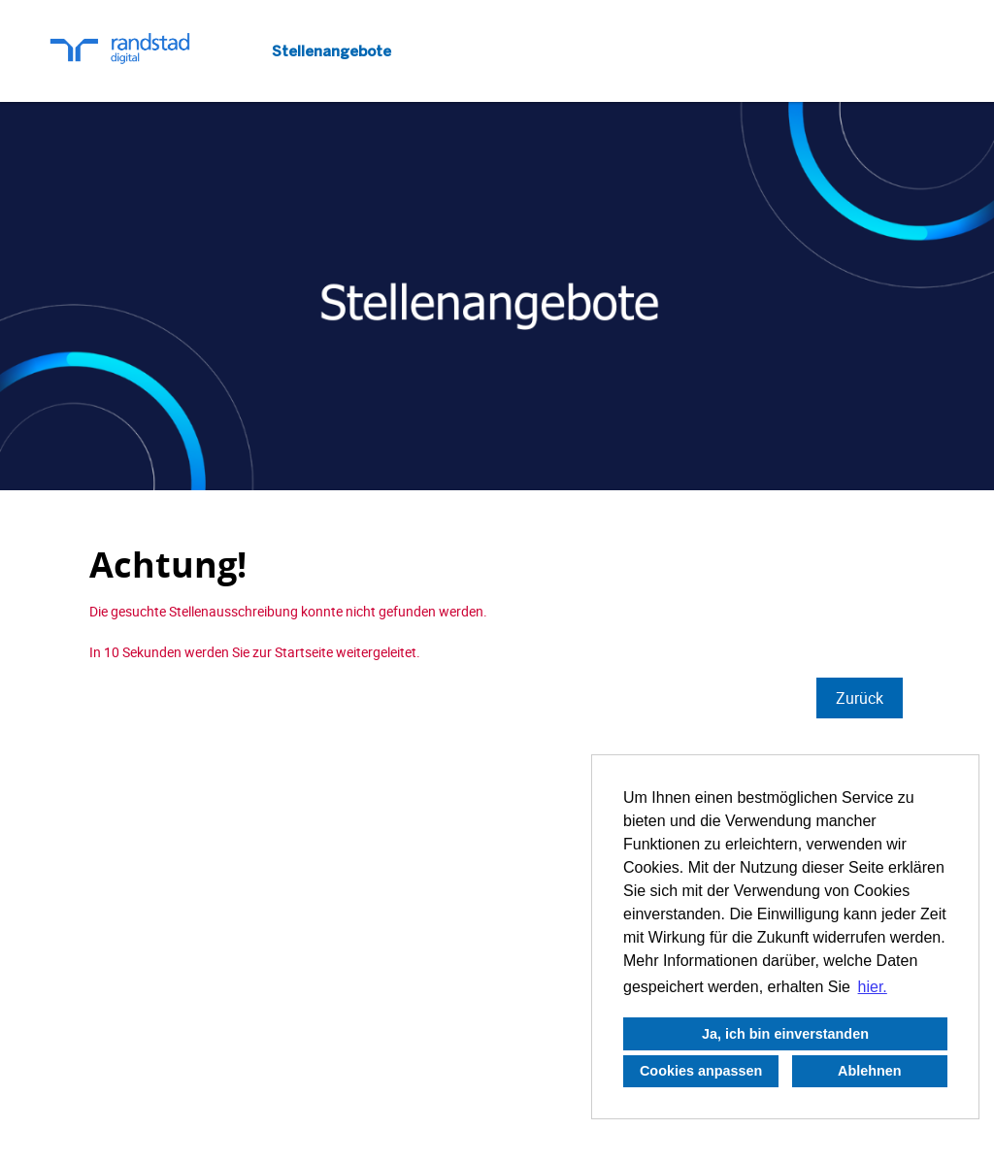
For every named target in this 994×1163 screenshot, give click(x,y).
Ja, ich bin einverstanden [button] (785, 1034)
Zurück (859, 698)
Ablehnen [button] (870, 1071)
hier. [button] (872, 987)
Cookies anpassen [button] (701, 1071)
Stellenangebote (331, 51)
